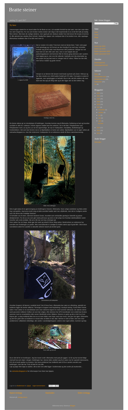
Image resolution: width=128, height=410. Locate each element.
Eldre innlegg (84, 393)
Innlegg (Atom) (22, 397)
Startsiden (49, 393)
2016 (98, 127)
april (100, 121)
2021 (98, 96)
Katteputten (98, 82)
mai (99, 118)
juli (99, 115)
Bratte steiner (22, 9)
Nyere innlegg (16, 393)
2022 (98, 93)
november (101, 110)
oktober (101, 112)
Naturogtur (97, 142)
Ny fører (13, 25)
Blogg (96, 37)
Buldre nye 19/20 (99, 46)
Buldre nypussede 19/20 (102, 51)
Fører (96, 32)
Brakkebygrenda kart (101, 65)
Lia (95, 84)
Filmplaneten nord (100, 76)
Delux (96, 74)
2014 (98, 133)
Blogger (72, 405)
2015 (98, 130)
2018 (98, 104)
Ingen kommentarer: (39, 386)
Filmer (96, 35)
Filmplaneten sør (99, 79)
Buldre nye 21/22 (99, 49)
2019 (98, 101)
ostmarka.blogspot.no (19, 371)
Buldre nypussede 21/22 (102, 54)
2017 (98, 107)
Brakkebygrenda (99, 62)
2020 (98, 99)
